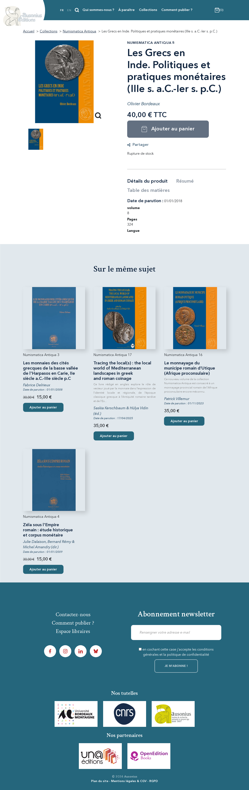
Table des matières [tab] (148, 190)
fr (62, 10)
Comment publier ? (176, 10)
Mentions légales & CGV (129, 781)
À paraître (126, 10)
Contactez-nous (73, 614)
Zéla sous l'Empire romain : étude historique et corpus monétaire (48, 530)
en (69, 10)
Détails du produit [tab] (147, 181)
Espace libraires (73, 631)
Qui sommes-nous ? (98, 10)
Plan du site (99, 781)
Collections (148, 10)
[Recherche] (77, 10)
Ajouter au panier (43, 407)
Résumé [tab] (185, 181)
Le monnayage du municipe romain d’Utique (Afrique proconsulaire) (189, 368)
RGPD (153, 781)
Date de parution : (145, 201)
